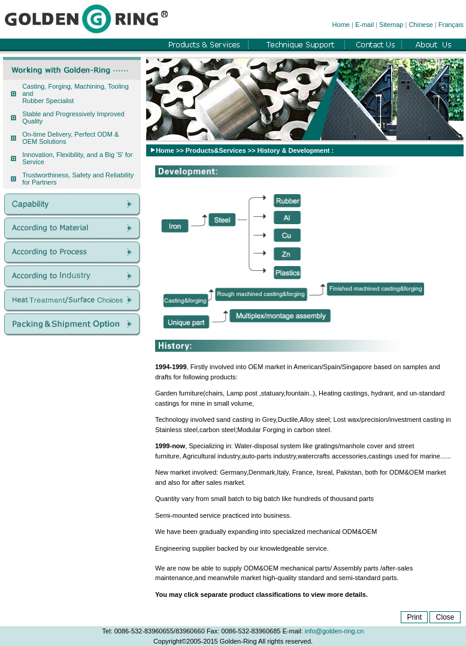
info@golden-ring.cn (334, 631)
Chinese (420, 24)
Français (451, 24)
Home (341, 24)
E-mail (364, 24)
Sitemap (391, 24)
